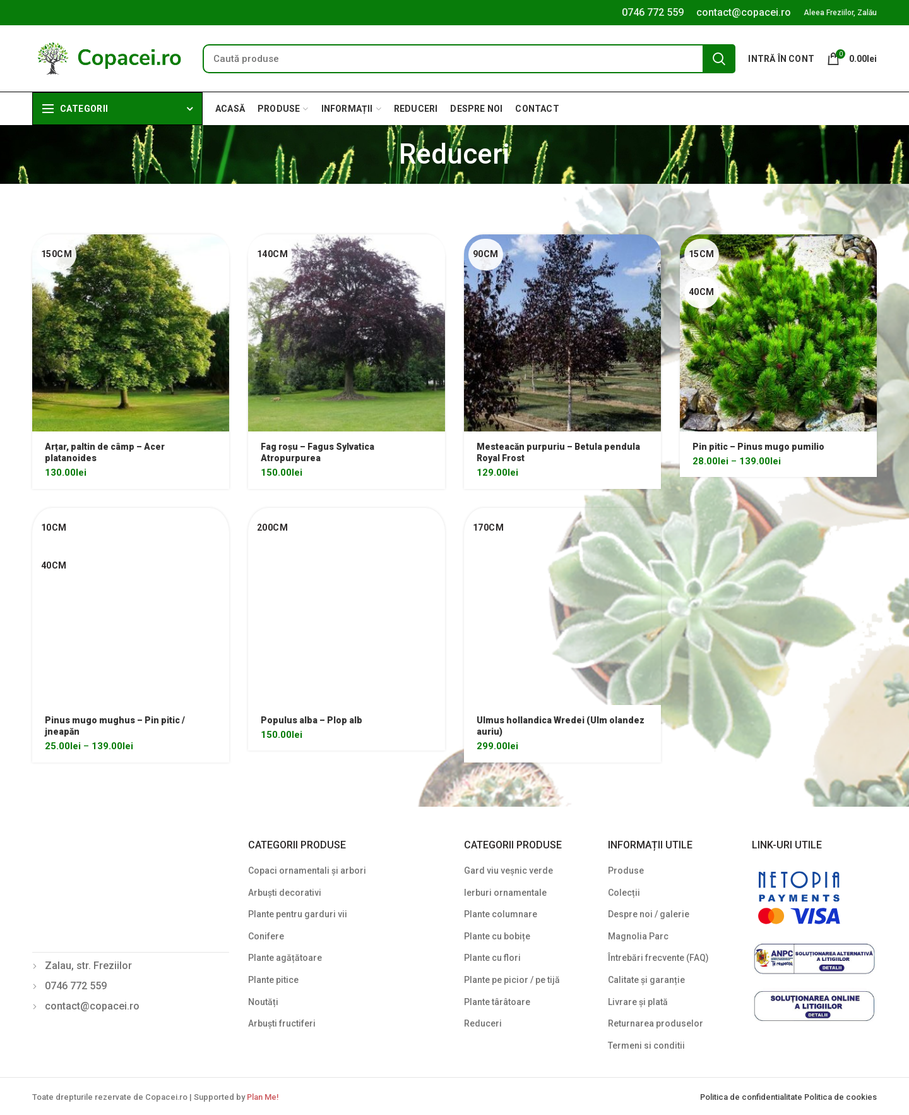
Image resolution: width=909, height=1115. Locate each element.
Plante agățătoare (285, 958)
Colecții (624, 893)
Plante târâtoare (497, 1002)
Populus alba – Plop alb (311, 720)
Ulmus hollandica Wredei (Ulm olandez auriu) (561, 726)
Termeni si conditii (646, 1045)
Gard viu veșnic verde (508, 870)
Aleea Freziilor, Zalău (840, 12)
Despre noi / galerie (648, 914)
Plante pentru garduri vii (297, 914)
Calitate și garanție (646, 980)
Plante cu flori (492, 958)
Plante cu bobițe (497, 936)
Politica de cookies (840, 1097)
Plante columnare (500, 914)
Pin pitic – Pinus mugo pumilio (758, 447)
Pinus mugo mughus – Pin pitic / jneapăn (115, 726)
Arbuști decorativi (284, 893)
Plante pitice (273, 980)
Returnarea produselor (655, 1023)
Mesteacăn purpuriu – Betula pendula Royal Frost (558, 452)
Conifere (266, 936)
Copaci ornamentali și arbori (307, 870)
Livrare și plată (638, 1002)
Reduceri (483, 1023)
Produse (626, 870)
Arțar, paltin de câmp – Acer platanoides (105, 452)
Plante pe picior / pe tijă (512, 980)
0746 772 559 (653, 12)
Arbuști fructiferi (282, 1023)
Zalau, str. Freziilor (88, 966)
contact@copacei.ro (743, 12)
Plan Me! (262, 1097)
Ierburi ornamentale (505, 893)
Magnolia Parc (638, 936)
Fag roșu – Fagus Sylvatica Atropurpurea (317, 452)
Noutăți (263, 1002)
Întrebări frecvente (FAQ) (658, 958)
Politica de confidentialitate (752, 1097)
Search (719, 58)
